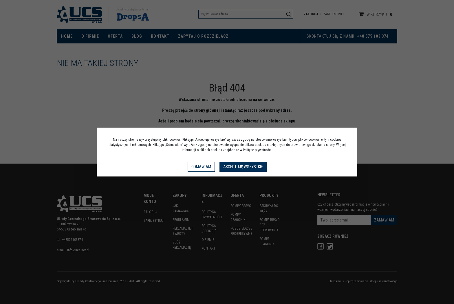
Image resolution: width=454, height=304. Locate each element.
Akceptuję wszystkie (243, 166)
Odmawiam (201, 166)
